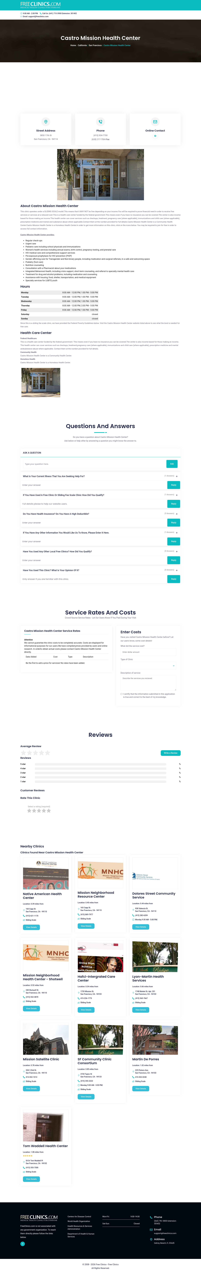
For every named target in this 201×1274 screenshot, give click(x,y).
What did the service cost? (133, 646)
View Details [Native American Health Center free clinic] (31, 927)
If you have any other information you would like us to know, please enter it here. (66, 532)
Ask (172, 464)
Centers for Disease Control (79, 1216)
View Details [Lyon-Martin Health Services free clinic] (140, 1010)
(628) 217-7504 (99, 139)
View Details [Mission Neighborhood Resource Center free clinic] (86, 926)
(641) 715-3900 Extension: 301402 (63, 13)
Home (73, 45)
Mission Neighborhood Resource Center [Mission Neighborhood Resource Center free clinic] (96, 895)
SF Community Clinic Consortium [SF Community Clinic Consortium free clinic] (95, 1061)
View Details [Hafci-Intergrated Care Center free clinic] (86, 1010)
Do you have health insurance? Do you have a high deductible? (56, 514)
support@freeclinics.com (38, 16)
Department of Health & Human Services (81, 1235)
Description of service (130, 673)
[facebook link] (22, 1244)
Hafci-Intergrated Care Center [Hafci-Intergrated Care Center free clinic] (96, 978)
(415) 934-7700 (100, 135)
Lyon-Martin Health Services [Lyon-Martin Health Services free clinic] (148, 978)
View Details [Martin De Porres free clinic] (140, 1088)
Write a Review (170, 753)
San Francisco (95, 45)
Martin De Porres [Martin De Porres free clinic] (145, 1059)
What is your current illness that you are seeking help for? (54, 476)
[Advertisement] (100, 81)
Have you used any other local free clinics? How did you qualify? (57, 551)
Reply (173, 485)
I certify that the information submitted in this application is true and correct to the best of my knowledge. (149, 695)
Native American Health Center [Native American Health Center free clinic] (42, 896)
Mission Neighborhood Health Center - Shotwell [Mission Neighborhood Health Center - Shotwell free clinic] (43, 977)
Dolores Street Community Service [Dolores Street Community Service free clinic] (153, 895)
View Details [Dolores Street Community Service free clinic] (140, 927)
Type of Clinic (127, 659)
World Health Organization (79, 1221)
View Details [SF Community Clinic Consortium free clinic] (86, 1097)
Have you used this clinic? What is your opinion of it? (51, 570)
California (82, 45)
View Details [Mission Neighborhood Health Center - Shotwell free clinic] (31, 1008)
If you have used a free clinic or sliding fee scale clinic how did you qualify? (63, 495)
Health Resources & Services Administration (80, 1227)
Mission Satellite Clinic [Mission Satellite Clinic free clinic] (41, 1059)
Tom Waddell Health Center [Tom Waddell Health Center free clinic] (45, 1146)
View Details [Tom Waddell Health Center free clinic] (31, 1179)
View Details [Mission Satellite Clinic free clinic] (31, 1088)
